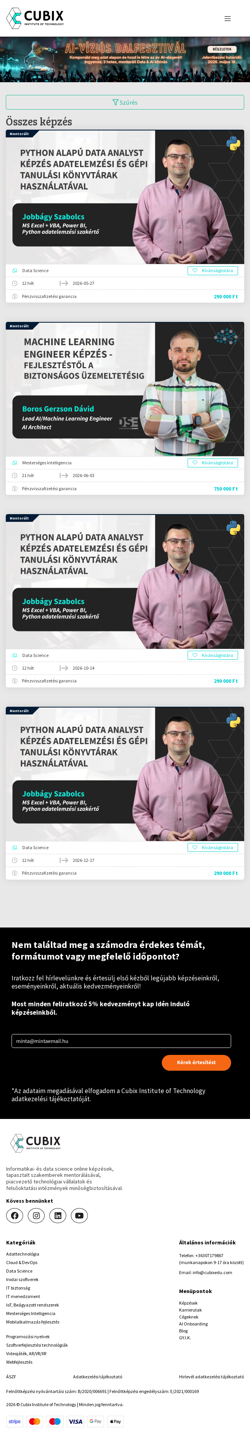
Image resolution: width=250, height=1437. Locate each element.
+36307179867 (209, 1255)
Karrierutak (190, 1310)
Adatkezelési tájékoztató (97, 1376)
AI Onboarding (193, 1324)
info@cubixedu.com (212, 1272)
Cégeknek (188, 1317)
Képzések (188, 1303)
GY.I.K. (185, 1338)
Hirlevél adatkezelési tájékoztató (211, 1376)
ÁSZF (11, 1376)
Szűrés (125, 102)
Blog (183, 1331)
